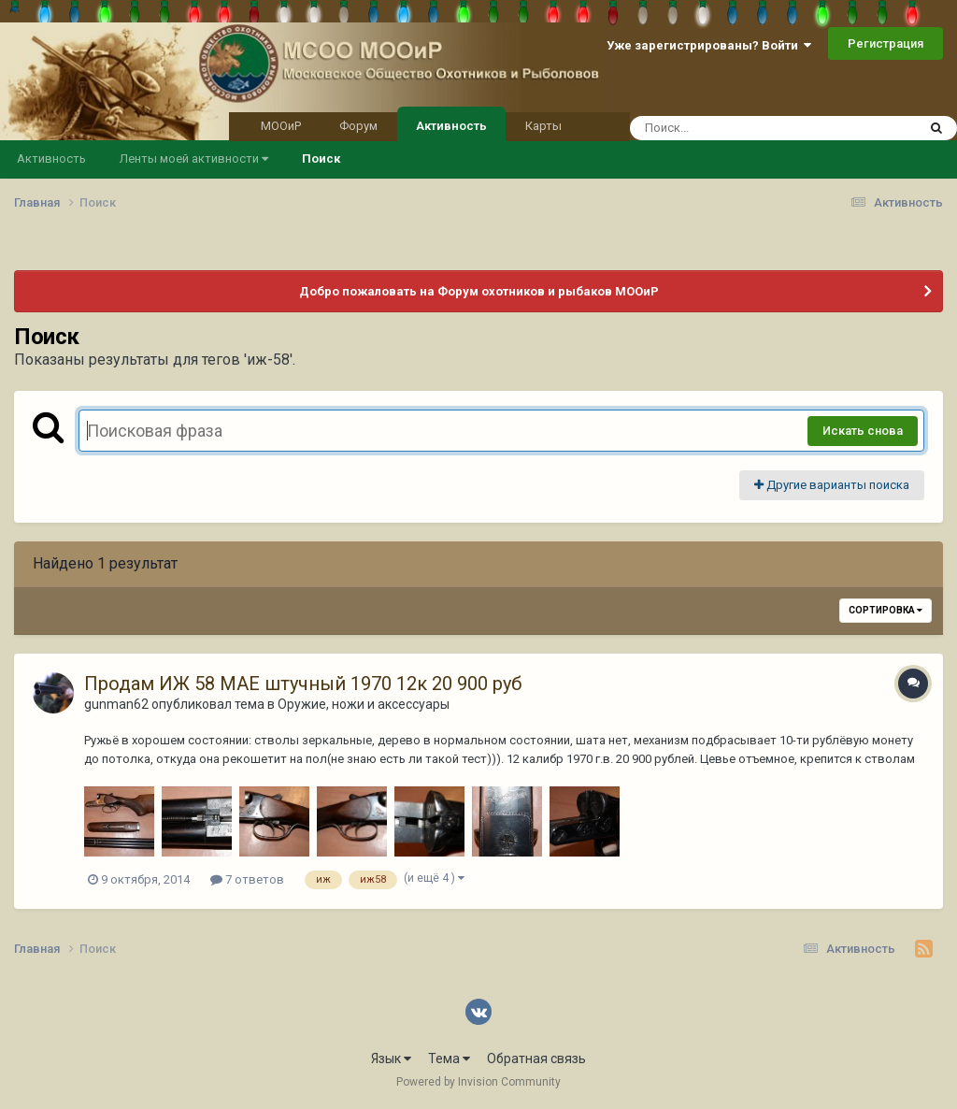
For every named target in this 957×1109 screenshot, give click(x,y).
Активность (451, 124)
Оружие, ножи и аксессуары (364, 704)
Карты (543, 126)
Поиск (321, 158)
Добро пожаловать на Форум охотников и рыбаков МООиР (479, 291)
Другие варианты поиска (831, 485)
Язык (391, 1058)
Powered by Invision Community (478, 1081)
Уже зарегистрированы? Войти (709, 45)
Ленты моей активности (194, 158)
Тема (449, 1058)
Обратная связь (536, 1058)
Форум (358, 126)
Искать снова (862, 431)
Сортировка (885, 610)
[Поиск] (738, 128)
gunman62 (116, 704)
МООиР (281, 126)
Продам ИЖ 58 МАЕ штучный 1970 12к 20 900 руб (302, 683)
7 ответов (247, 879)
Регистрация (885, 43)
